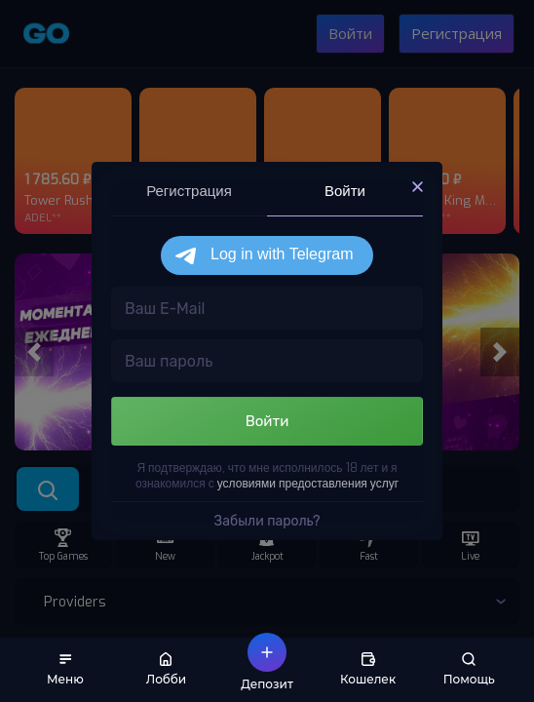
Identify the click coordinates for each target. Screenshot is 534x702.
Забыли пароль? (267, 521)
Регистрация (189, 191)
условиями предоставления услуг (308, 483)
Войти (344, 191)
